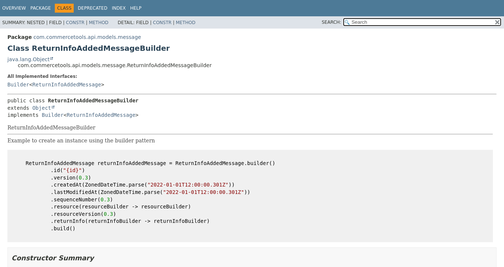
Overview (14, 8)
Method (99, 22)
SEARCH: (331, 22)
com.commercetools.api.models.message (87, 37)
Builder (18, 85)
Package (40, 8)
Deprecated (92, 8)
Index (119, 8)
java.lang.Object (28, 59)
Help (135, 8)
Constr (75, 22)
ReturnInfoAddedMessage (66, 85)
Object (41, 108)
